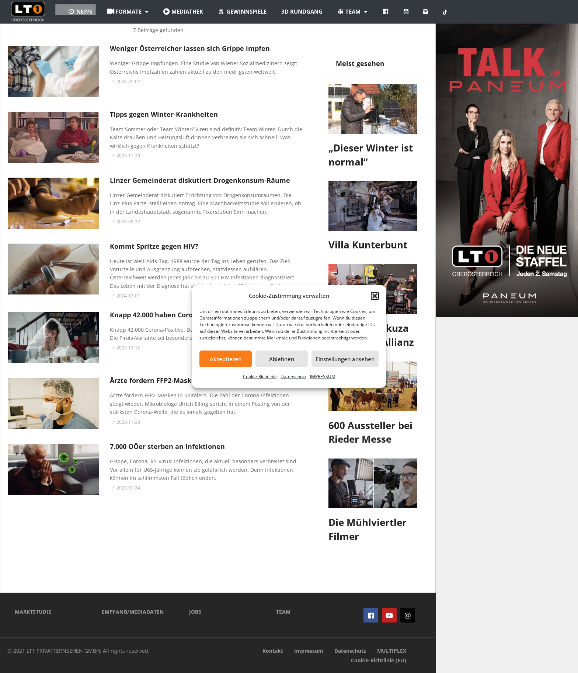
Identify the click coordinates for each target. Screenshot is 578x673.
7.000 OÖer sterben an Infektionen (167, 446)
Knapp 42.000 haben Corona (155, 314)
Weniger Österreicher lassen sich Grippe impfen (190, 48)
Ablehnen (281, 359)
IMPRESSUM (322, 376)
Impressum (308, 650)
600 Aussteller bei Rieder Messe (370, 432)
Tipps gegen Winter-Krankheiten (164, 114)
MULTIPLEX (391, 650)
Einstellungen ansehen (345, 359)
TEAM (283, 611)
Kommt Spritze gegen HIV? (154, 246)
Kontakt (272, 650)
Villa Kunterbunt (367, 244)
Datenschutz (293, 376)
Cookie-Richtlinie (260, 376)
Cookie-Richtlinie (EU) (378, 660)
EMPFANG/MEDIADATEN (133, 611)
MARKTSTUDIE (33, 611)
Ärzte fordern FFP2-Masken (155, 380)
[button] (375, 296)
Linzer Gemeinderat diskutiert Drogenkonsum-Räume (200, 180)
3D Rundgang (345, 11)
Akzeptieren (225, 359)
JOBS (195, 611)
